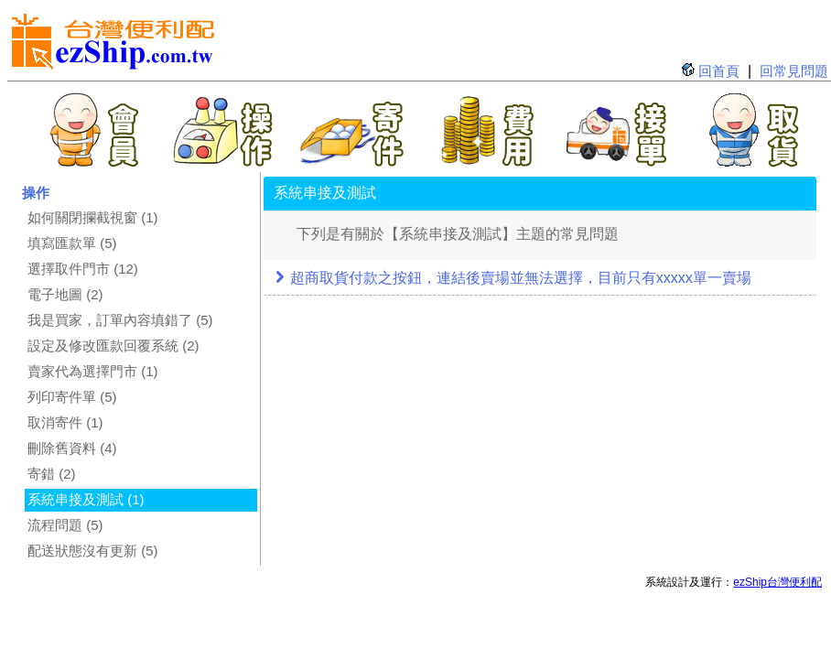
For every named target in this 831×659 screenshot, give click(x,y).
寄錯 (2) (51, 473)
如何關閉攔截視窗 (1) (92, 217)
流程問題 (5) (65, 525)
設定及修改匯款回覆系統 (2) (113, 345)
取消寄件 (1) (65, 422)
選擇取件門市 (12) (82, 268)
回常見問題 (794, 71)
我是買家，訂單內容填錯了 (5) (120, 320)
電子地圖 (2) (65, 294)
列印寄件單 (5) (72, 397)
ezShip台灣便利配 (777, 582)
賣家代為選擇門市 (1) (92, 371)
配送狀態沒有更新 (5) (92, 550)
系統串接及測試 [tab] (325, 192)
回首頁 (718, 71)
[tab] (540, 279)
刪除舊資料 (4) (72, 448)
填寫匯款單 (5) (72, 243)
